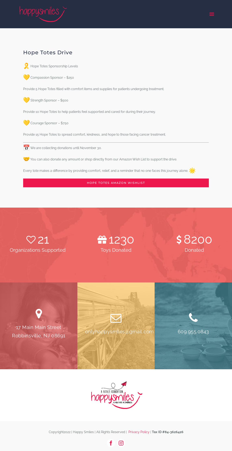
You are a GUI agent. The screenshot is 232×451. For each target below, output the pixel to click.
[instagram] (121, 443)
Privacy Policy (139, 432)
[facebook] (111, 443)
